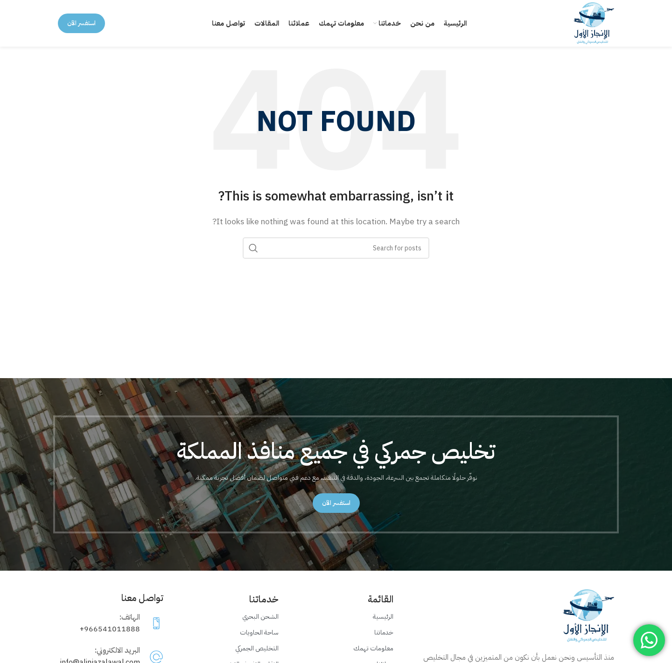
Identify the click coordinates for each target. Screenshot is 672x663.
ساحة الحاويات (259, 632)
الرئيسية (383, 617)
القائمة (380, 599)
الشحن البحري (260, 617)
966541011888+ (110, 629)
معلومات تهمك (373, 648)
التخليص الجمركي (257, 648)
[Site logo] (594, 22)
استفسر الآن (81, 23)
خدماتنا (383, 632)
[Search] (336, 248)
